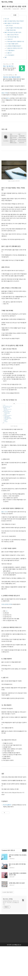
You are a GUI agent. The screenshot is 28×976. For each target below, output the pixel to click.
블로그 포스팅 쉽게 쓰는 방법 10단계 (14, 6)
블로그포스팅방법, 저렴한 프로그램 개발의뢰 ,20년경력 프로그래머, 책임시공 (14, 109)
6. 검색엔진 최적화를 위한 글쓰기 (13, 75)
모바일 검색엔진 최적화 (6, 634)
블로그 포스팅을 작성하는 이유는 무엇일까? (14, 50)
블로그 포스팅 (4, 541)
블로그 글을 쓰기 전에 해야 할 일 (12, 53)
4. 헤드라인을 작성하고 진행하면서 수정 (15, 71)
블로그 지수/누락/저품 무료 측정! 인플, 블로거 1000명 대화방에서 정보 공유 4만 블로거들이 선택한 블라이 (9, 98)
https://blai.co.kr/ (7, 93)
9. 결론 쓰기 (9, 82)
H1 (6, 640)
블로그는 (8, 127)
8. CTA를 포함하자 (10, 80)
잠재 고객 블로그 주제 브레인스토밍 (14, 57)
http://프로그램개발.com (8, 104)
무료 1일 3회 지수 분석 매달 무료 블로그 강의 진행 (9, 96)
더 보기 (24, 880)
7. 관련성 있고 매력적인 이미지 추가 (14, 78)
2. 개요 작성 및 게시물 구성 (12, 66)
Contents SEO (16, 8)
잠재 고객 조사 (9, 55)
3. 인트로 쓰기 (9, 69)
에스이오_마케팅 (8, 928)
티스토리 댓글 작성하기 (7, 921)
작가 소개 (7, 48)
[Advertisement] (14, 27)
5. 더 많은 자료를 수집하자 (12, 73)
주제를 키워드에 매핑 (11, 59)
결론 (5, 87)
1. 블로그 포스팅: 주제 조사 (12, 64)
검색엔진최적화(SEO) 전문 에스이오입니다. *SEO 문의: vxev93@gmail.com (11, 932)
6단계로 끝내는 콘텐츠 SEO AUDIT (17, 912)
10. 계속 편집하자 (10, 84)
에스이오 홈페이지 (7, 834)
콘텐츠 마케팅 (4, 122)
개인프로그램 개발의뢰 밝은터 (11, 107)
